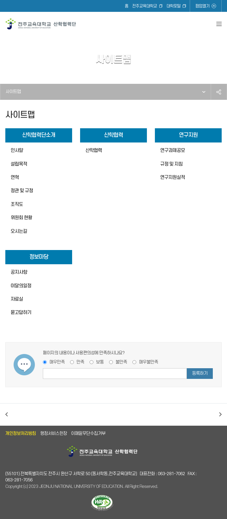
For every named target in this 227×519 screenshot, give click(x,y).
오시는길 (19, 231)
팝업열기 (202, 6)
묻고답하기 (21, 312)
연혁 (15, 177)
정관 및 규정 (22, 190)
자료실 (17, 299)
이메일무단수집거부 (88, 433)
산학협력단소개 (38, 135)
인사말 (17, 150)
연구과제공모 (172, 150)
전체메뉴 (219, 24)
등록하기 (199, 373)
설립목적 (19, 164)
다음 (220, 415)
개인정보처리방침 (20, 433)
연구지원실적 (172, 177)
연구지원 (188, 135)
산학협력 (113, 135)
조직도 (17, 204)
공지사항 (19, 272)
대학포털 (173, 6)
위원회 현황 (21, 217)
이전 (6, 415)
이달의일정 (21, 286)
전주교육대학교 (144, 6)
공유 (219, 92)
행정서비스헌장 (53, 433)
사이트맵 (13, 91)
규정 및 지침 (171, 164)
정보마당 (38, 257)
